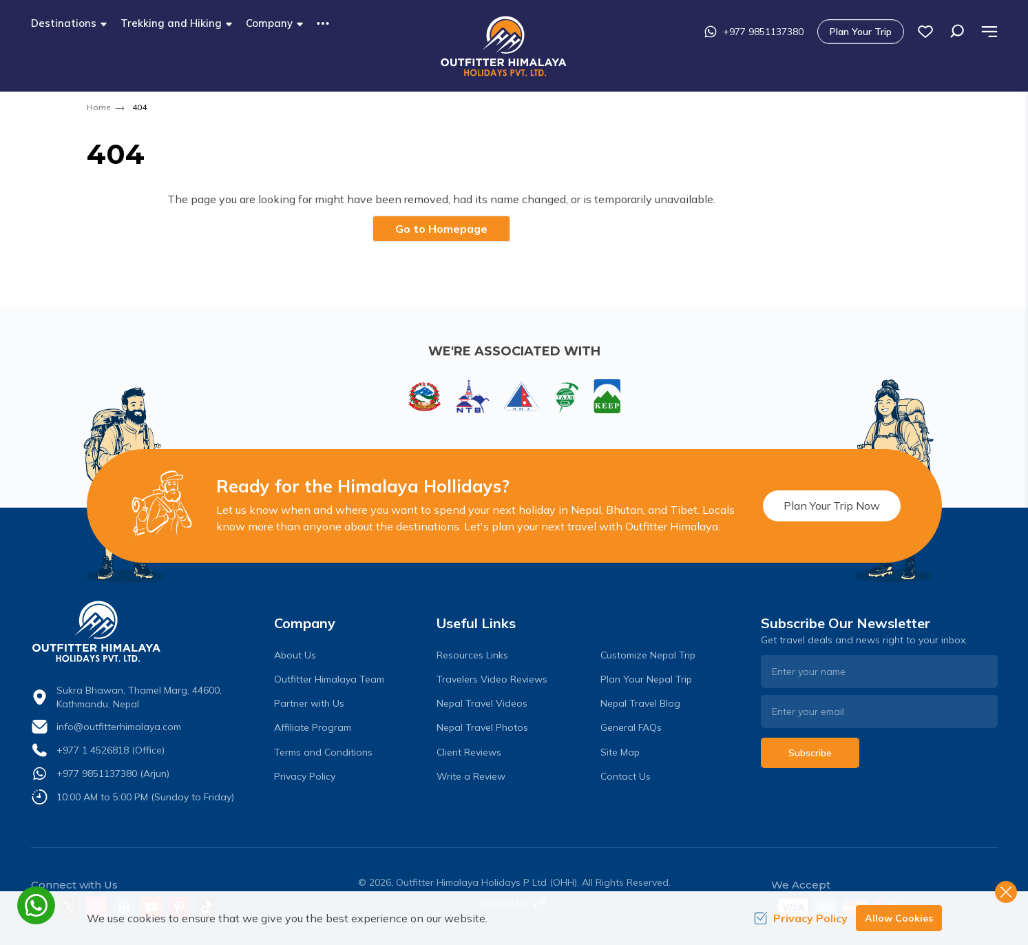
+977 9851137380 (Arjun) (112, 773)
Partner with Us (309, 703)
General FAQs (631, 727)
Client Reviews (469, 752)
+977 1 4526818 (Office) (110, 750)
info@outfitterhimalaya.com (118, 726)
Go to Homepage (441, 229)
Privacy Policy (304, 776)
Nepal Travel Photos (482, 727)
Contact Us (625, 776)
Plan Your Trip (861, 31)
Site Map (620, 752)
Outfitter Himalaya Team (329, 679)
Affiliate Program (312, 727)
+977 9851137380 (754, 32)
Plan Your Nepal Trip (646, 679)
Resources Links (472, 655)
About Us (295, 655)
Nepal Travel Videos (482, 703)
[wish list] (925, 31)
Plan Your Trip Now (832, 505)
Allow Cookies (899, 918)
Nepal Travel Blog (640, 703)
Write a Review (471, 776)
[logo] (149, 631)
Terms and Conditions (323, 752)
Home (98, 107)
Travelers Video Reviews (492, 679)
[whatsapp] (36, 905)
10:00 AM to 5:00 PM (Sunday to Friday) (145, 797)
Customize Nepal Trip (647, 655)
